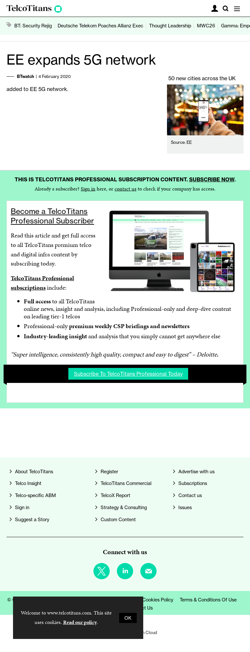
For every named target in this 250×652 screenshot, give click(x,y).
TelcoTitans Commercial (126, 483)
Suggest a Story (32, 519)
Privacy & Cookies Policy (147, 599)
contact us (125, 188)
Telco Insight (28, 483)
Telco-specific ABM (35, 495)
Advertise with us (196, 471)
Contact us (190, 495)
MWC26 (206, 25)
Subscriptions (192, 483)
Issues (185, 507)
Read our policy (80, 622)
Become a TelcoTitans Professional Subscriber (52, 216)
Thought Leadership (170, 25)
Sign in (88, 188)
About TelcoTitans (34, 471)
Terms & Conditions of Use (208, 599)
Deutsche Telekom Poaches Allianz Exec (100, 25)
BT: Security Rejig (33, 25)
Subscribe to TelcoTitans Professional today (128, 374)
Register (109, 471)
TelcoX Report (115, 495)
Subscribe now (211, 179)
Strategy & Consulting (124, 507)
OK (128, 618)
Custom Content (118, 519)
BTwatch (25, 76)
